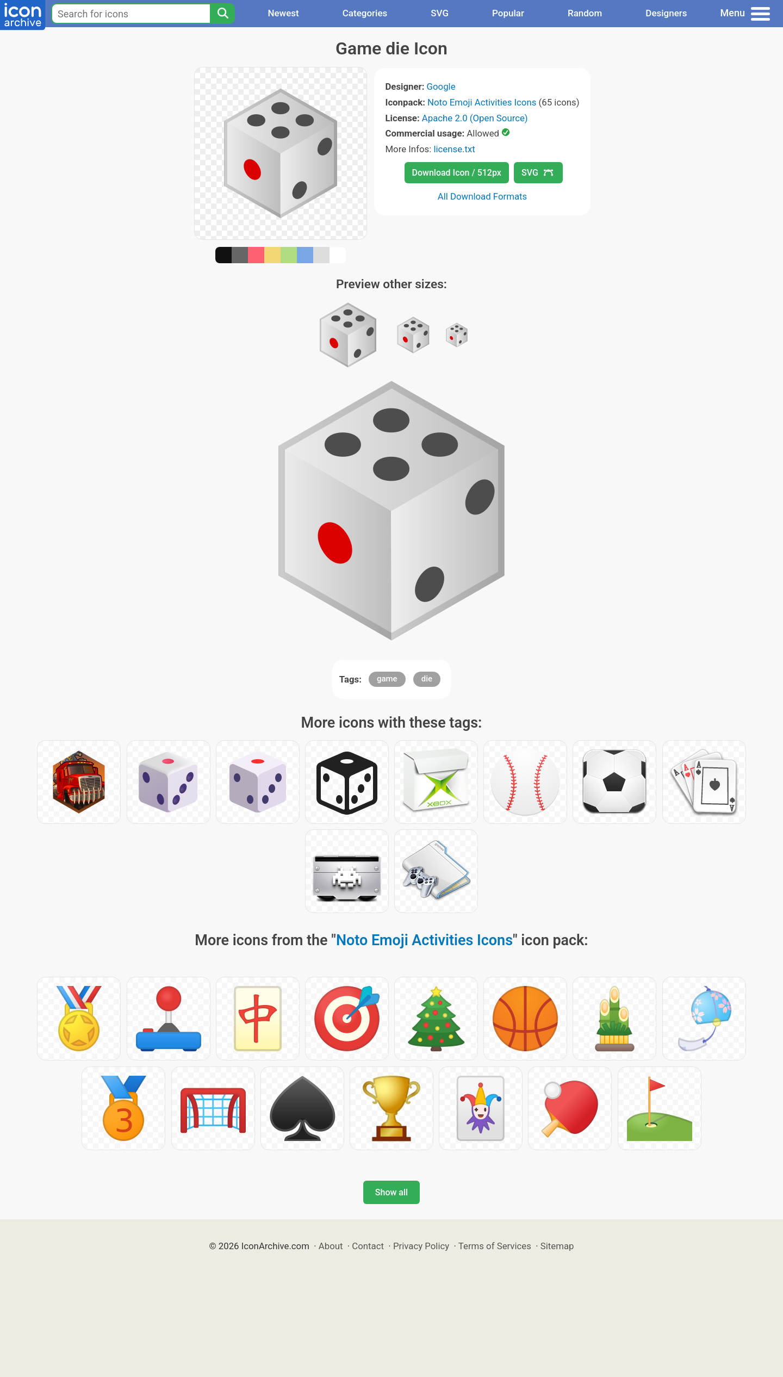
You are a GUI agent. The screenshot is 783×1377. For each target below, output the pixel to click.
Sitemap (557, 1245)
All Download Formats (482, 196)
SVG (440, 13)
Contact (368, 1245)
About (331, 1245)
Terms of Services (494, 1245)
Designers (666, 13)
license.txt (454, 149)
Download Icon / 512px (456, 173)
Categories (365, 13)
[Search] (222, 13)
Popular (508, 13)
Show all (391, 1192)
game (387, 679)
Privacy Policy (421, 1245)
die (426, 679)
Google (441, 86)
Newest (283, 13)
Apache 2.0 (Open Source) (475, 118)
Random (585, 13)
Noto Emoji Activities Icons (481, 102)
